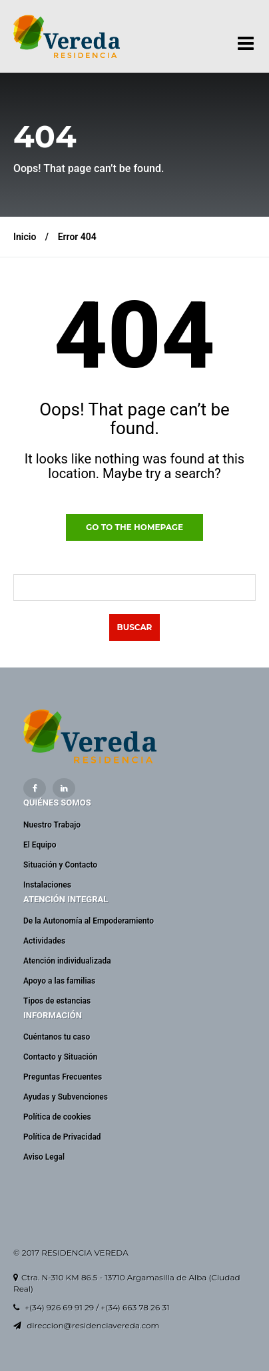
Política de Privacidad (62, 1137)
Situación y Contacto (60, 865)
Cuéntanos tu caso (56, 1037)
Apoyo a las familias (59, 981)
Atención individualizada (67, 961)
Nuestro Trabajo (52, 825)
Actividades (44, 941)
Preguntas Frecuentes (62, 1077)
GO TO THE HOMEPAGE (134, 527)
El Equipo (40, 845)
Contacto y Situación (60, 1057)
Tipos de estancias (57, 1001)
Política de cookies (57, 1117)
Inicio (24, 236)
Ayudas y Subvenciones (65, 1097)
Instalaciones (47, 885)
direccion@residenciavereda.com (93, 1325)
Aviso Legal (44, 1157)
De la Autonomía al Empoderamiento (88, 921)
